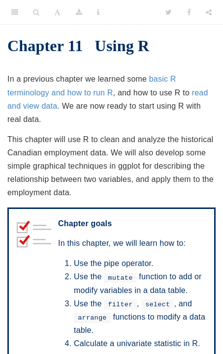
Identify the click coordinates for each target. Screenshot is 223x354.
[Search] (36, 12)
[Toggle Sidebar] (15, 12)
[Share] (208, 12)
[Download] (79, 12)
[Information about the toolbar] (98, 12)
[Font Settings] (57, 12)
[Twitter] (168, 12)
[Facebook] (189, 12)
